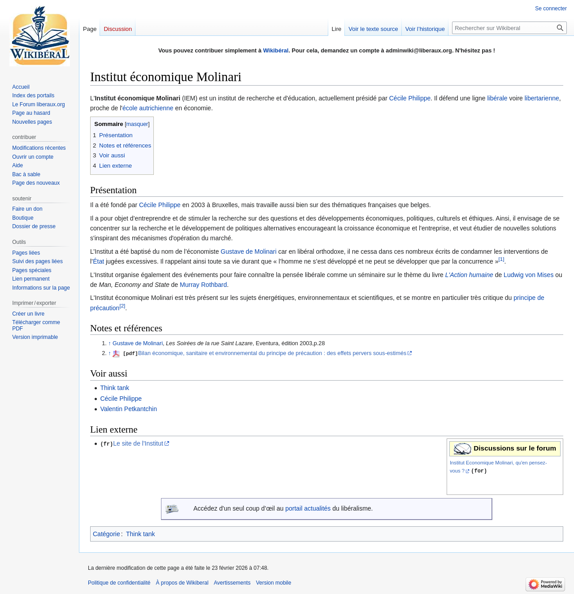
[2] (122, 305)
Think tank (114, 387)
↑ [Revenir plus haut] (109, 343)
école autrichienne (148, 108)
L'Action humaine (469, 274)
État (98, 261)
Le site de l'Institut (138, 443)
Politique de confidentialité (119, 583)
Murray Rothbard (203, 284)
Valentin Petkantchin (128, 408)
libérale (497, 98)
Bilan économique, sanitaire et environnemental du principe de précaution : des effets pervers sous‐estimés (272, 353)
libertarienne (542, 98)
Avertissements (232, 583)
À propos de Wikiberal (182, 583)
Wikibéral (276, 50)
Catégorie (106, 534)
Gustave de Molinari (249, 251)
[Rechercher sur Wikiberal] (509, 28)
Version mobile (273, 583)
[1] (501, 259)
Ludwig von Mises (528, 274)
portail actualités (307, 508)
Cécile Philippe (410, 98)
